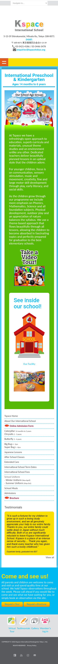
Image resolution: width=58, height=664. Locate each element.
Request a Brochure (36, 604)
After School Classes (14, 457)
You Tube (21, 655)
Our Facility (29, 364)
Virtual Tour (12, 630)
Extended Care (11, 462)
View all (50, 557)
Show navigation (4, 62)
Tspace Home (11, 415)
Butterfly (12, 439)
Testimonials (23, 628)
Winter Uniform (18, 480)
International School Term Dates (20, 467)
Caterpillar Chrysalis (17, 433)
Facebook (15, 655)
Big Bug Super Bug (12, 446)
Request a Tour (12, 604)
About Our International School (20, 421)
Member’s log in (45, 630)
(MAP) (29, 39)
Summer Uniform (18, 483)
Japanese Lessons (13, 452)
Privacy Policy (31, 646)
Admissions (10, 493)
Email (35, 655)
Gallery (35, 628)
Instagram (28, 655)
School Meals (11, 488)
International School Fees (17, 471)
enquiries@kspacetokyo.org (31, 49)
